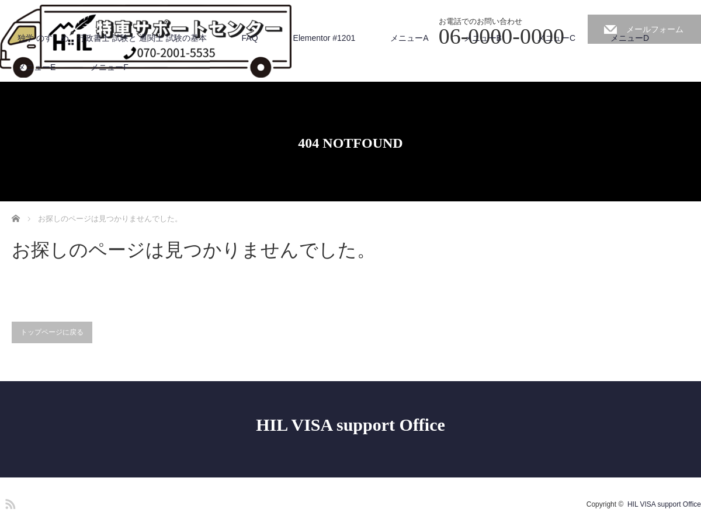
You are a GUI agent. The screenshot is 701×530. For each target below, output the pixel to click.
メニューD (629, 38)
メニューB (483, 38)
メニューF (110, 67)
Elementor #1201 (324, 38)
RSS (9, 502)
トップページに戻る (52, 332)
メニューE (36, 67)
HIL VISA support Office (350, 424)
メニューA (409, 38)
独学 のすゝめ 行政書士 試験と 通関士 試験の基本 (112, 38)
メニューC (556, 38)
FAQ (250, 38)
